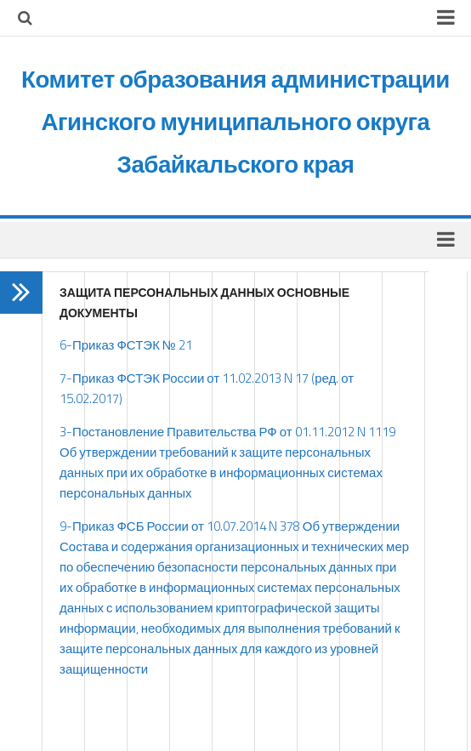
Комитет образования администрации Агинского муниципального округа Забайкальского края (236, 121)
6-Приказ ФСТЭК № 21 (126, 345)
